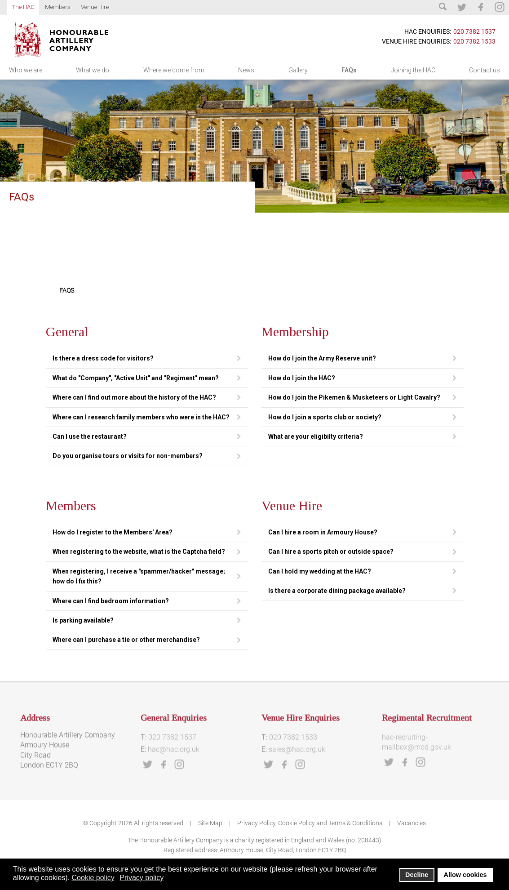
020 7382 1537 (474, 31)
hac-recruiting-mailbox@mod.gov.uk (416, 770)
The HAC (23, 6)
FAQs (349, 70)
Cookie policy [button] (93, 877)
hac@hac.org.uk (173, 778)
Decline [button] (416, 874)
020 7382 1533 (474, 41)
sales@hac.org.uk (297, 778)
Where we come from (173, 70)
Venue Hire (95, 6)
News (246, 70)
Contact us (484, 70)
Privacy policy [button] (142, 877)
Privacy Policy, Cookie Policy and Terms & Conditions (309, 823)
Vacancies (411, 823)
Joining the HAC (413, 70)
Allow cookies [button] (465, 874)
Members (58, 6)
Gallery (298, 70)
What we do (92, 70)
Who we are (25, 70)
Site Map (214, 823)
